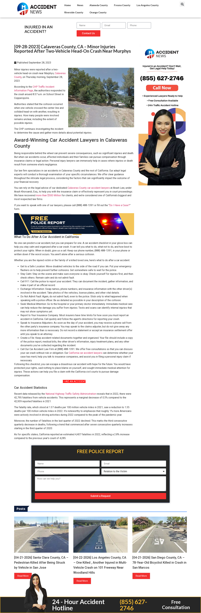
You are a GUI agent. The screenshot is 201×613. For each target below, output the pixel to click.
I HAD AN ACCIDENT (74, 381)
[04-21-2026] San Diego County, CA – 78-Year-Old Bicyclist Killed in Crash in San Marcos (159, 562)
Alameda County (99, 5)
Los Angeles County (148, 5)
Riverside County (73, 12)
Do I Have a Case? (119, 205)
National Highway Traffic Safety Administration (71, 393)
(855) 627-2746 (133, 605)
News (80, 5)
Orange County (98, 12)
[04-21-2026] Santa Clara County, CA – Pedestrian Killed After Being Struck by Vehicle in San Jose (41, 562)
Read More (23, 575)
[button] (182, 4)
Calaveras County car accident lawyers (89, 187)
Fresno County (122, 5)
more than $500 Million (48, 195)
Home (67, 5)
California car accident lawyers (85, 352)
